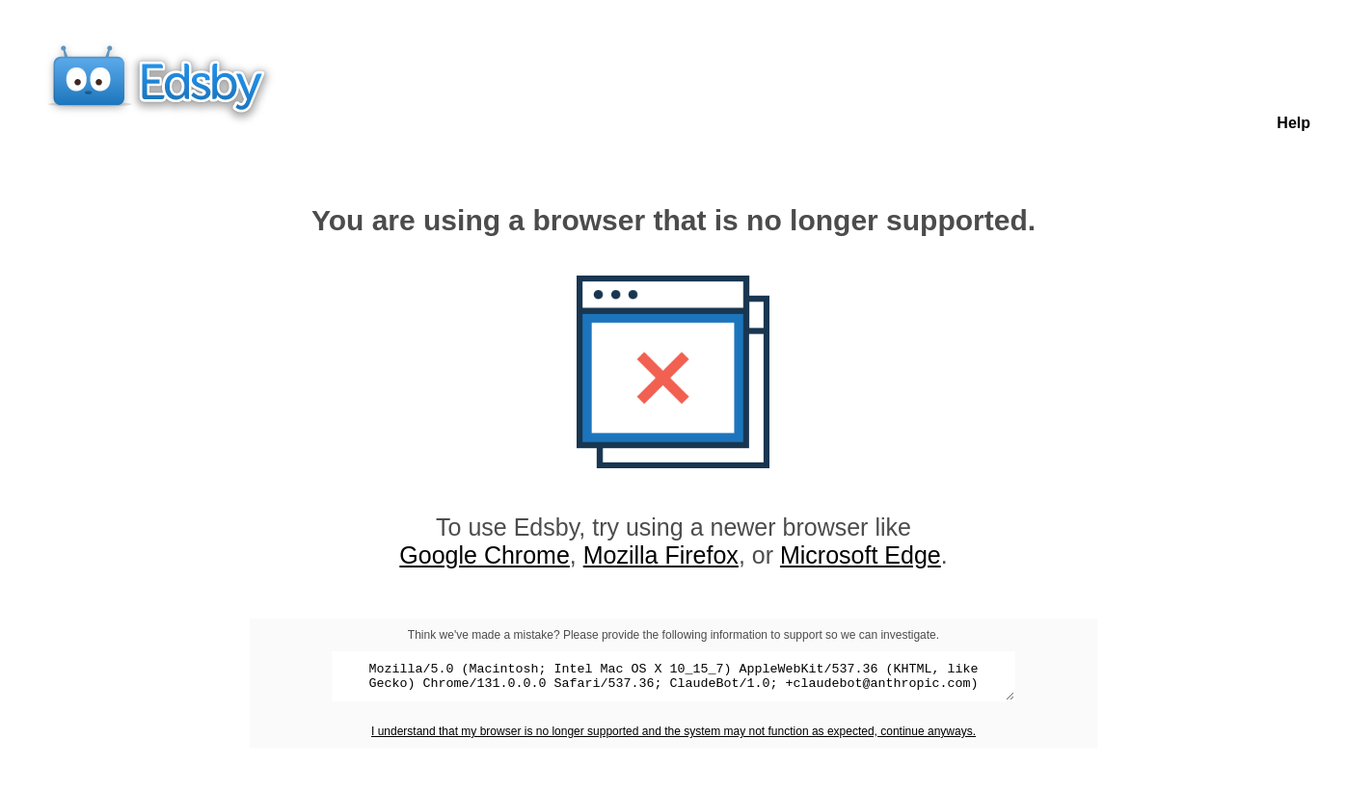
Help (1293, 123)
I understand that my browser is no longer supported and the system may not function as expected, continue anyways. (673, 737)
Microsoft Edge (860, 554)
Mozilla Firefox (661, 554)
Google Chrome (484, 554)
